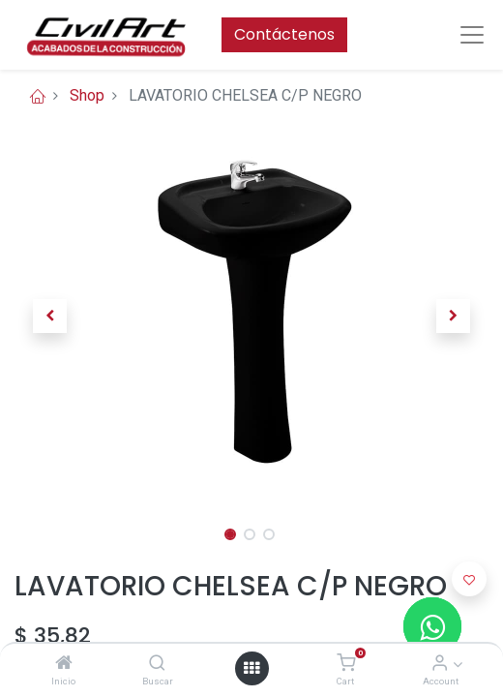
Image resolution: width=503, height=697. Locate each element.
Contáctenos (284, 34)
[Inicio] (64, 663)
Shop (87, 95)
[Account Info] (439, 663)
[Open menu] (251, 668)
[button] (50, 315)
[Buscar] (157, 663)
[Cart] (346, 663)
